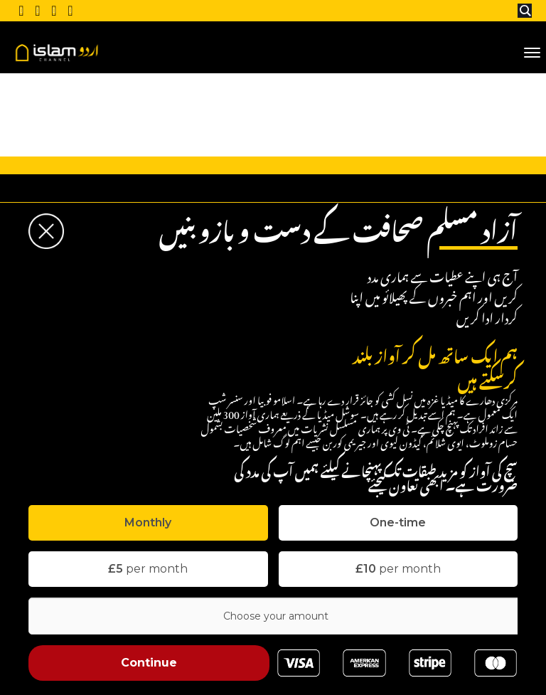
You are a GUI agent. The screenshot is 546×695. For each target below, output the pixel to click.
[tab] (148, 523)
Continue (149, 662)
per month (148, 568)
